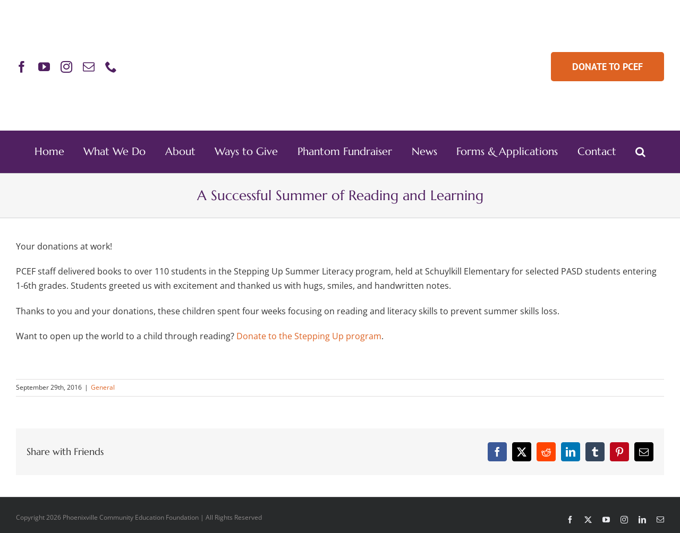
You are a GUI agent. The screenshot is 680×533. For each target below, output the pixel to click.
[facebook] (22, 67)
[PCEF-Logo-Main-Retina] (340, 31)
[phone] (111, 67)
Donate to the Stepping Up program (308, 336)
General (103, 387)
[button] (640, 152)
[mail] (89, 67)
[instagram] (66, 67)
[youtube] (44, 67)
